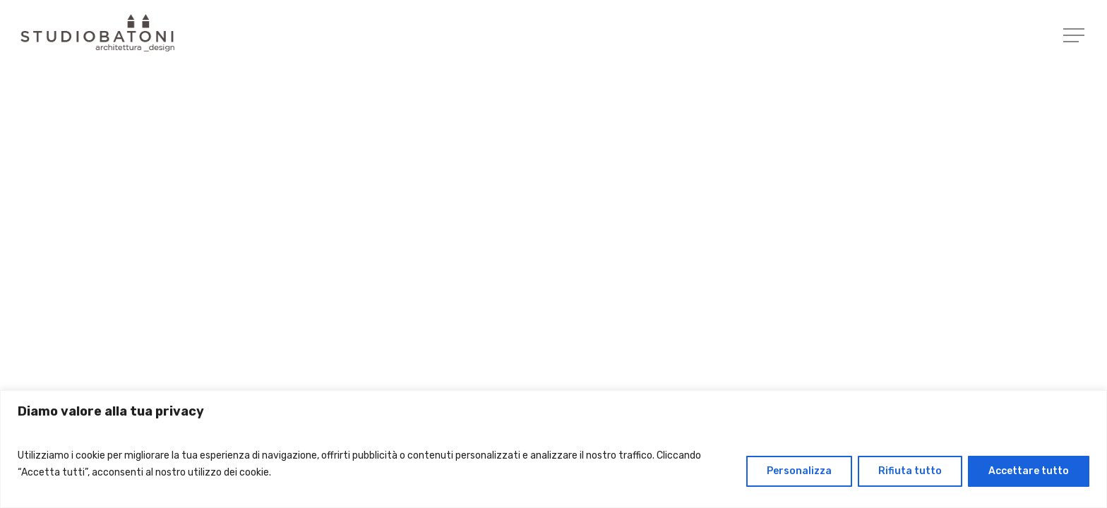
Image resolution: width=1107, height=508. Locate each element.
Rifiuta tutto (910, 471)
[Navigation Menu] (1075, 35)
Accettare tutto (1028, 471)
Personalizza (799, 471)
